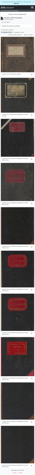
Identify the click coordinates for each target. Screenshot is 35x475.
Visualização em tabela (18, 32)
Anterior (15, 472)
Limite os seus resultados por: (17, 14)
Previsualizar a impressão (7, 29)
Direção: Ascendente (28, 34)
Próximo (20, 472)
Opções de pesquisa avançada (11, 26)
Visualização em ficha (6, 32)
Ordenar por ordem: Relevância (15, 34)
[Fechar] (33, 2)
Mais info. (16, 3)
